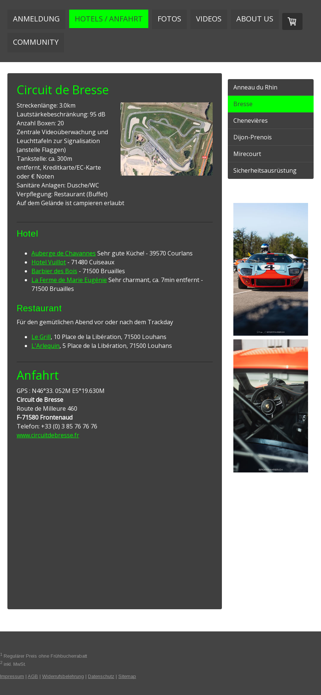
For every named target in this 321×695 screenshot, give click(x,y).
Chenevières (250, 120)
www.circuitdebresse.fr (48, 435)
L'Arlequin (45, 346)
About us (254, 19)
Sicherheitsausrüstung (265, 170)
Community (35, 42)
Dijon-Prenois (252, 137)
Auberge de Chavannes (63, 253)
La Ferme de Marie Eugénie (69, 280)
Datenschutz (101, 676)
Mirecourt (247, 154)
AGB (33, 676)
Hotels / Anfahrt (109, 19)
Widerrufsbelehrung (63, 676)
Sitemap (127, 676)
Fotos (169, 19)
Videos (209, 19)
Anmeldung (36, 19)
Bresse (243, 104)
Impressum (12, 676)
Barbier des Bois (54, 271)
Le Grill (41, 337)
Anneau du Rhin (255, 87)
